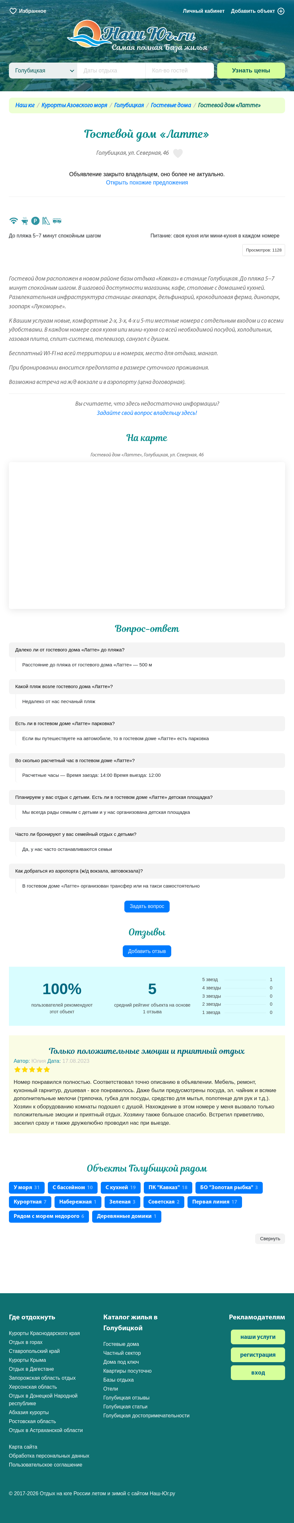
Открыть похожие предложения (147, 182)
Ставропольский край (34, 1351)
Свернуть (270, 1238)
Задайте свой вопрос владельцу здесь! (147, 413)
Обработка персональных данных (49, 1456)
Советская (164, 1202)
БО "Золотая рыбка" (229, 1187)
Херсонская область (33, 1387)
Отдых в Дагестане (31, 1369)
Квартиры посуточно (127, 1371)
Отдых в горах (26, 1342)
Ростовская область (32, 1421)
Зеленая (122, 1202)
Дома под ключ (121, 1362)
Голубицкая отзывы (126, 1397)
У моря (27, 1187)
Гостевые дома (171, 106)
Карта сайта (23, 1447)
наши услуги (258, 1337)
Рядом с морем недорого (49, 1216)
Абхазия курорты (29, 1412)
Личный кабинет (204, 11)
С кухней (121, 1187)
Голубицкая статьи (125, 1406)
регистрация (258, 1355)
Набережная (78, 1202)
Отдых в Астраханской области (46, 1430)
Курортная (30, 1202)
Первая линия (214, 1202)
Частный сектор (122, 1353)
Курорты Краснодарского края (44, 1333)
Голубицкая (129, 106)
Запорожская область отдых (42, 1378)
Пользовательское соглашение (45, 1464)
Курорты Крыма (27, 1360)
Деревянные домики (127, 1216)
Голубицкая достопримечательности (146, 1415)
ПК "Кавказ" (168, 1187)
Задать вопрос (147, 906)
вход (258, 1373)
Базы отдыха (118, 1380)
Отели (110, 1389)
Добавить (258, 11)
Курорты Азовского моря (74, 106)
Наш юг (24, 106)
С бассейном (73, 1187)
